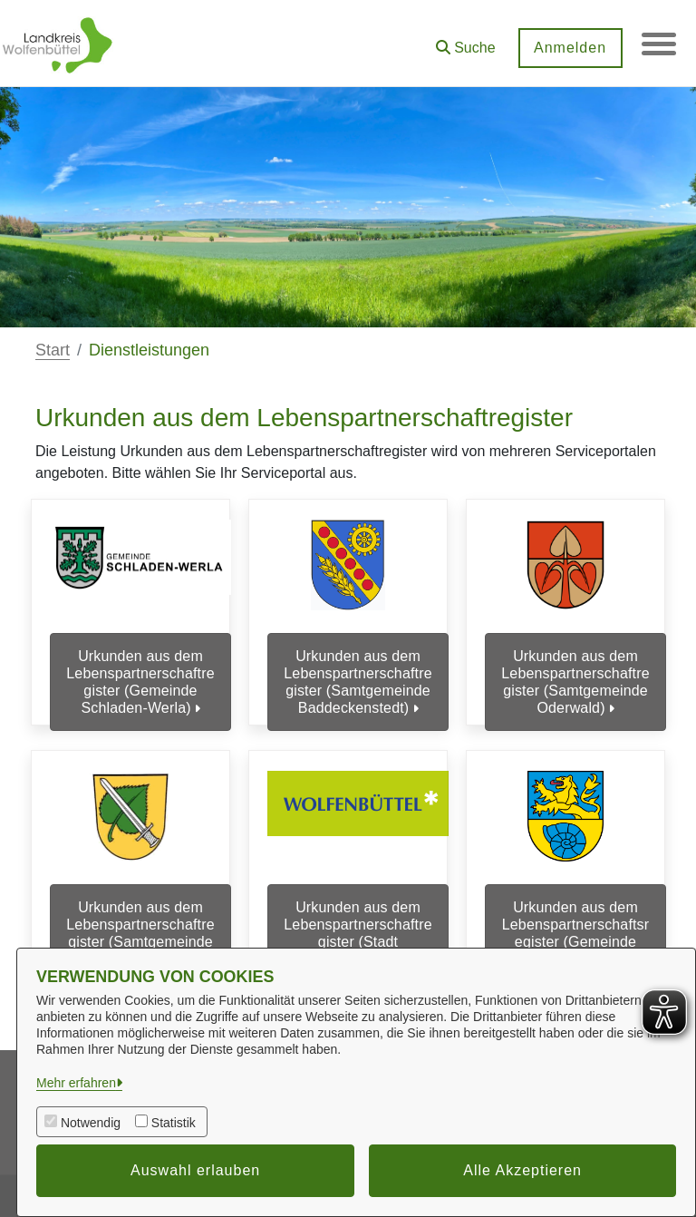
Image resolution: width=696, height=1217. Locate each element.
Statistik (173, 1122)
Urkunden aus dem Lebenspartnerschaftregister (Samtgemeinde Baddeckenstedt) (357, 682)
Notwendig (91, 1122)
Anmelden (568, 47)
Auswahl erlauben (195, 1170)
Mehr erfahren (76, 1083)
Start (52, 350)
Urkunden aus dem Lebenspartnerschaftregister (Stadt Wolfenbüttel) (357, 936)
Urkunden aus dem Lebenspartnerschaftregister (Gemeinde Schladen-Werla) (140, 682)
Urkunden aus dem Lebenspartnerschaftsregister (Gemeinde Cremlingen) (576, 936)
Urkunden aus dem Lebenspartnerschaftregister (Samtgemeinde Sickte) (140, 936)
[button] (464, 41)
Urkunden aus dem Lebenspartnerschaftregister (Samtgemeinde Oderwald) (575, 682)
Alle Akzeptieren (522, 1170)
